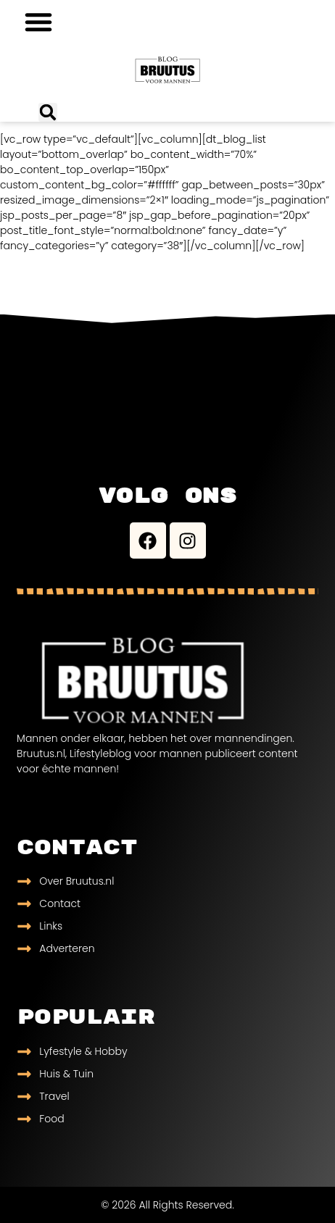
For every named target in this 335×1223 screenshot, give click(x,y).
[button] (38, 21)
